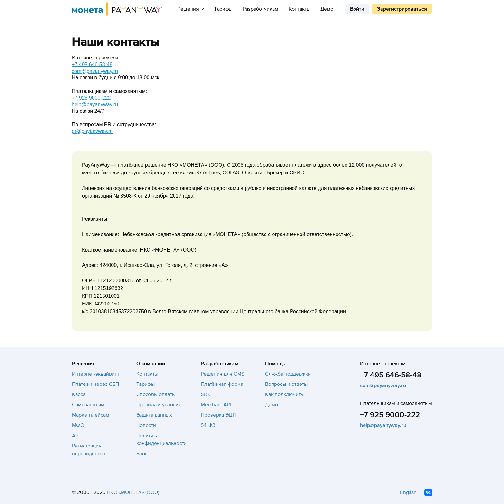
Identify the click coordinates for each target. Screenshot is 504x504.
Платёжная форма (222, 384)
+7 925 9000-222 (91, 98)
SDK (206, 394)
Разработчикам (260, 9)
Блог (141, 453)
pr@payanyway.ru (92, 131)
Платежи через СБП (95, 384)
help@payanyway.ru (95, 104)
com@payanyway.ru (95, 71)
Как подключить (284, 394)
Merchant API (216, 405)
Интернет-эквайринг (96, 374)
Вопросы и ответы (286, 384)
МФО (78, 425)
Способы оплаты (156, 394)
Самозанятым (88, 405)
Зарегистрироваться (402, 9)
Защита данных (154, 415)
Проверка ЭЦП (218, 415)
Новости (146, 425)
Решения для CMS (222, 374)
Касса (79, 394)
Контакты (299, 9)
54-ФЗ (208, 425)
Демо (326, 9)
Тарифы (223, 9)
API (76, 435)
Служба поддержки (288, 374)
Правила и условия (159, 405)
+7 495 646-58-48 (92, 64)
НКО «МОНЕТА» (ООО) (133, 492)
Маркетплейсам (90, 415)
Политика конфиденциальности (161, 439)
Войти (357, 9)
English (408, 492)
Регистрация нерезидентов (88, 450)
